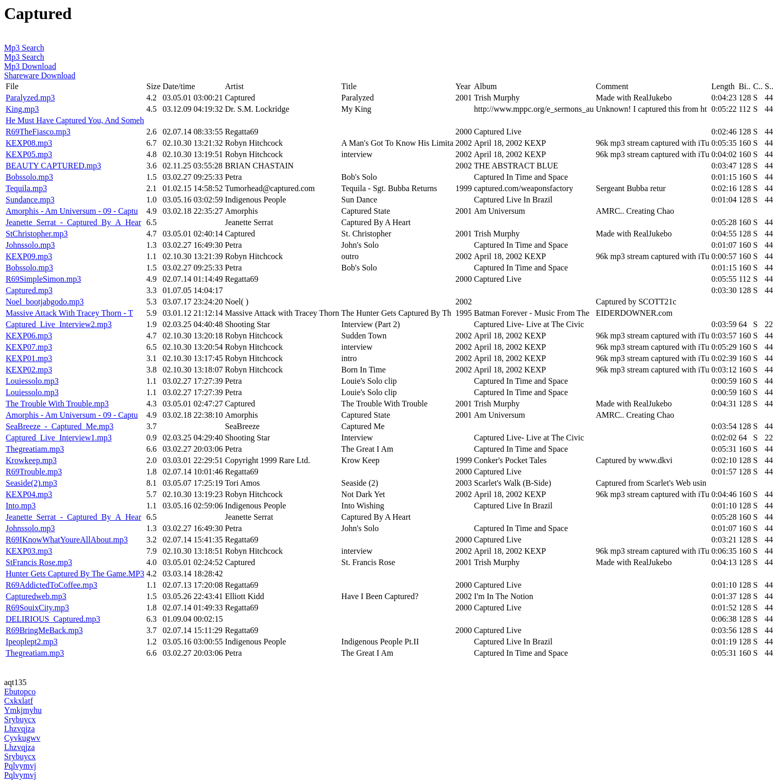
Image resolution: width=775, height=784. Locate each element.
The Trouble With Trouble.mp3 (57, 403)
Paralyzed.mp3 (30, 97)
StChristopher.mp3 (37, 233)
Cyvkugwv (22, 738)
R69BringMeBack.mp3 (44, 630)
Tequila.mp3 (26, 188)
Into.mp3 (21, 505)
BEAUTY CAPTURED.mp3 (53, 165)
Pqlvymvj (20, 765)
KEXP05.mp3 (29, 154)
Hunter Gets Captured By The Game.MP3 (75, 573)
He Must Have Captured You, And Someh (75, 120)
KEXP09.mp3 (29, 256)
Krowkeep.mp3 (31, 460)
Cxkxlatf (18, 700)
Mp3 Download (30, 66)
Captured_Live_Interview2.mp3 (59, 324)
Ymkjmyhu (23, 710)
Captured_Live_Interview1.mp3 (59, 437)
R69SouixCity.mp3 (37, 607)
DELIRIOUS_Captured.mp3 (53, 619)
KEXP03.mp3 (29, 551)
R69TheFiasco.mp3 (38, 131)
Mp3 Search (24, 47)
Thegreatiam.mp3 (35, 449)
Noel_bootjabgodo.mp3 (45, 301)
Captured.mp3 (29, 290)
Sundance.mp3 (30, 199)
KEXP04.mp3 (29, 494)
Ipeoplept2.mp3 (32, 641)
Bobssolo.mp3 (29, 177)
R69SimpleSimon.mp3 (43, 279)
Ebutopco (20, 691)
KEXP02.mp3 (29, 369)
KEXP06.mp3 (29, 335)
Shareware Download (39, 75)
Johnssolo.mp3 (30, 245)
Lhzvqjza (19, 728)
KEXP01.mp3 (29, 358)
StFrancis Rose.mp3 (39, 562)
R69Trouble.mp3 (34, 471)
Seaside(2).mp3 (31, 483)
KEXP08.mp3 (29, 143)
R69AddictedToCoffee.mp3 (51, 585)
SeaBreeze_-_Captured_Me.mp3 (59, 426)
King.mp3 (22, 109)
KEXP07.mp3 (29, 347)
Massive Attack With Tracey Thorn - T (69, 313)
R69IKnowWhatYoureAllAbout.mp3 (67, 539)
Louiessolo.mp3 (32, 381)
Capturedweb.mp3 (36, 596)
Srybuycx (20, 719)
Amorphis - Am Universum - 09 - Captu (72, 211)
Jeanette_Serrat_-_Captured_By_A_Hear (73, 222)
